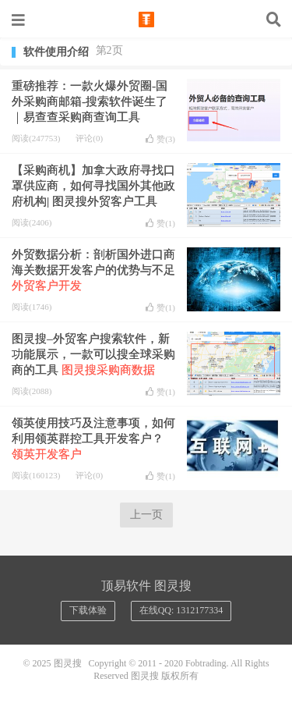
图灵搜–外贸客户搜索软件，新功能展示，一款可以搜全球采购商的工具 (93, 354)
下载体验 (88, 610)
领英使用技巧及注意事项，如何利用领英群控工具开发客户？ (93, 438)
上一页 (146, 514)
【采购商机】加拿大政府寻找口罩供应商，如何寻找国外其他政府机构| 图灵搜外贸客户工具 (93, 186)
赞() (160, 139)
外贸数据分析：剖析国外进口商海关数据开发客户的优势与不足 (93, 270)
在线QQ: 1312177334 (181, 610)
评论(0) (89, 138)
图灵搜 (146, 19)
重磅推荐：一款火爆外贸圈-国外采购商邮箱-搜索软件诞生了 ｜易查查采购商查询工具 (89, 101)
